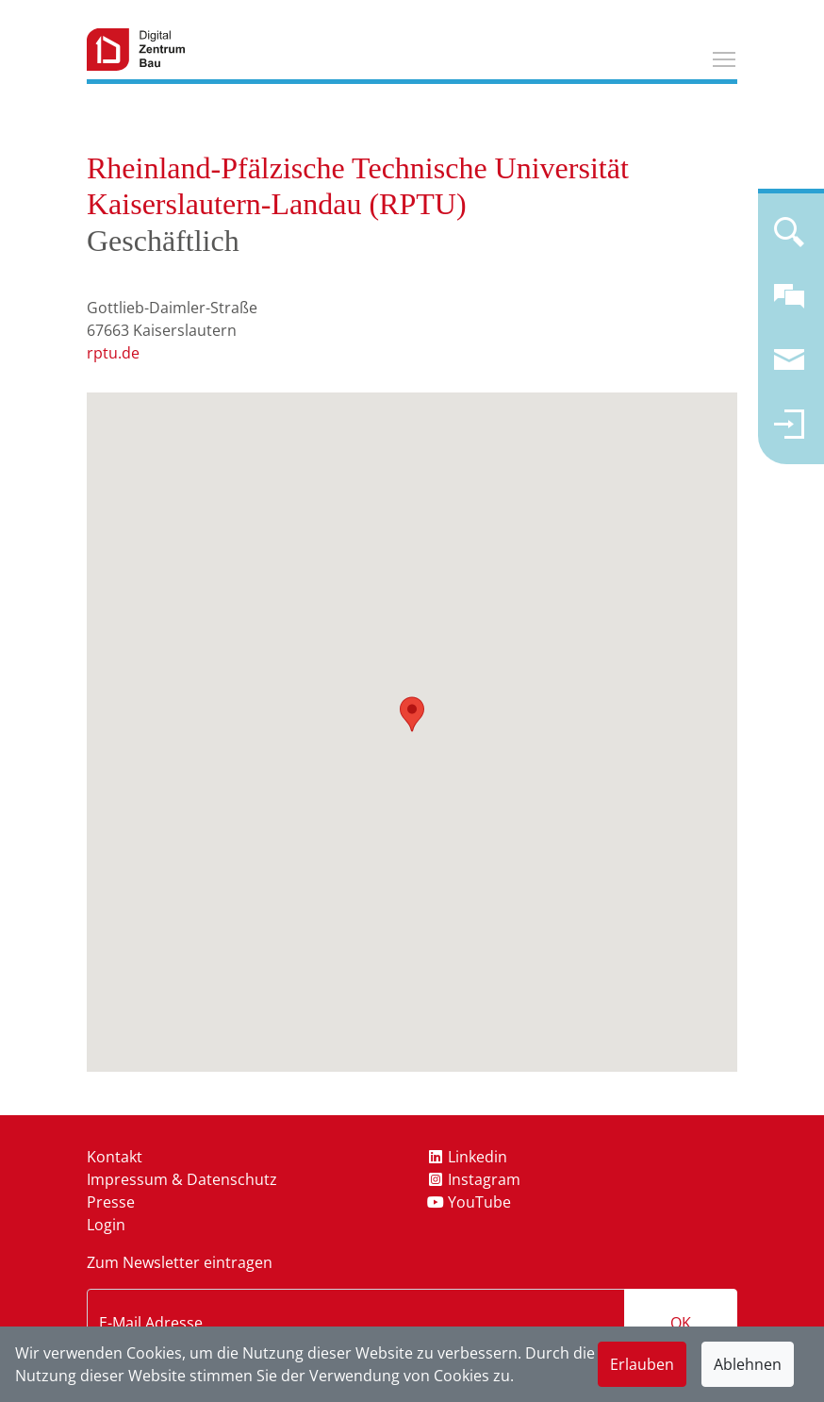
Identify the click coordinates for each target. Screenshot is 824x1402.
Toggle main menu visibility (725, 56)
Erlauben (642, 1364)
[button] (412, 714)
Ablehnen (748, 1364)
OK (680, 1322)
